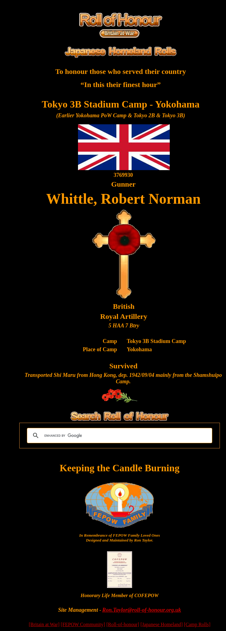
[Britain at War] (44, 624)
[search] (118, 435)
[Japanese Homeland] (161, 624)
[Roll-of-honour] (122, 624)
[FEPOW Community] (83, 624)
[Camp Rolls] (197, 624)
